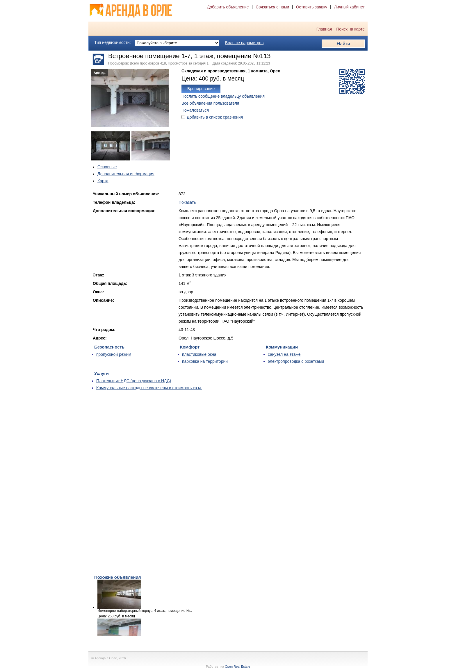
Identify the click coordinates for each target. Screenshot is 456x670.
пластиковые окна (199, 354)
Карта (102, 180)
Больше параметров (244, 42)
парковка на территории (205, 361)
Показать (187, 202)
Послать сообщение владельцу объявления (223, 96)
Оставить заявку (311, 7)
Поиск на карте (350, 29)
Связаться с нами (272, 7)
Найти (343, 43)
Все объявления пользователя (210, 103)
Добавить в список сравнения (215, 117)
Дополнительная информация (125, 173)
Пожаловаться (195, 110)
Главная (324, 29)
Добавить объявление (228, 7)
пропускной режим (113, 354)
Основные (107, 167)
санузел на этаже (284, 354)
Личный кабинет (349, 7)
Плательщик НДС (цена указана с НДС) (133, 380)
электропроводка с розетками (296, 361)
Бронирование (201, 88)
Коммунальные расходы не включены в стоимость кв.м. (149, 387)
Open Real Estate (237, 666)
